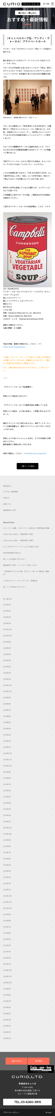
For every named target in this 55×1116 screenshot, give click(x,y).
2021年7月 (7, 927)
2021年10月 (7, 908)
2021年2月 (7, 958)
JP (44, 4)
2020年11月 (7, 976)
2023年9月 (7, 772)
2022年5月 (7, 865)
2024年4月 (7, 728)
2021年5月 (7, 939)
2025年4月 (7, 660)
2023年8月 (7, 778)
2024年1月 (7, 747)
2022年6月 (7, 858)
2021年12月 (7, 896)
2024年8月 (7, 704)
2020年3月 (7, 1026)
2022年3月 (7, 877)
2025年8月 (7, 642)
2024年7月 (7, 710)
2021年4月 (7, 945)
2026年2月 (7, 617)
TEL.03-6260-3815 (27, 1102)
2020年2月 (7, 1032)
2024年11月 (7, 691)
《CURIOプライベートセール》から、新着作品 (20, 580)
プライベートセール (31, 4)
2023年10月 (7, 765)
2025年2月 (7, 673)
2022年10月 (7, 834)
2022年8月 (7, 846)
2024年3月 (7, 735)
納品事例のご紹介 (9, 510)
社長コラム (7, 504)
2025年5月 (7, 654)
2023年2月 (7, 815)
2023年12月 (7, 753)
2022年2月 (7, 883)
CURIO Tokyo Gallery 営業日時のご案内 (18, 534)
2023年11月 (7, 759)
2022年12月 (7, 827)
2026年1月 (7, 623)
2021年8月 (7, 920)
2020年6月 (7, 1007)
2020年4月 (7, 1020)
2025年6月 (7, 648)
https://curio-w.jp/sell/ (37, 453)
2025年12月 (7, 629)
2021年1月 (7, 964)
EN (48, 4)
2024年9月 (7, 697)
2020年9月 (7, 989)
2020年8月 (7, 995)
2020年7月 (7, 1001)
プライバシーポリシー (11, 1112)
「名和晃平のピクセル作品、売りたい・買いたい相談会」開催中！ (26, 573)
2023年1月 (7, 821)
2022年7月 (7, 852)
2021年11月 (7, 902)
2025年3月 (7, 666)
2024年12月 (7, 685)
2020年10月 (7, 982)
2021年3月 (7, 951)
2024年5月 (7, 722)
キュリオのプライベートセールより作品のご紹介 (21, 546)
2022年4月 (7, 871)
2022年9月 (7, 840)
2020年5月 (7, 1013)
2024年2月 (7, 741)
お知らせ (6, 497)
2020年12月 (7, 970)
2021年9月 (7, 914)
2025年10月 (7, 635)
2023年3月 (7, 809)
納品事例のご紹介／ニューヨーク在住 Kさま (20, 565)
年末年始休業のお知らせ (12, 553)
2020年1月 (7, 1038)
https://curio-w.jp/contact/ (14, 347)
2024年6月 (7, 716)
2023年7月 (7, 784)
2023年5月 (7, 796)
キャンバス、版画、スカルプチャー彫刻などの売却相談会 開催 (26, 528)
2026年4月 (7, 604)
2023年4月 (7, 803)
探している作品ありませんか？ (14, 559)
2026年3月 (7, 611)
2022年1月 (7, 889)
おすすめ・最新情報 (10, 491)
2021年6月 (7, 933)
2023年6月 (7, 790)
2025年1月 (7, 679)
